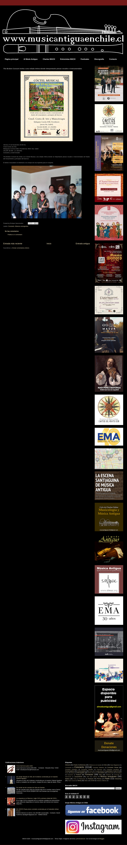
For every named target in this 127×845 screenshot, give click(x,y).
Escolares (119, 772)
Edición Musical (92, 772)
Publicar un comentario (15, 234)
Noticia (67, 779)
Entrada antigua (83, 244)
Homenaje (116, 774)
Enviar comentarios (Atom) (20, 248)
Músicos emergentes (21, 226)
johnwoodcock (80, 839)
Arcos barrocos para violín (24, 766)
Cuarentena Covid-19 (112, 771)
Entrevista (111, 772)
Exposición (70, 774)
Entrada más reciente (12, 244)
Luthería (95, 776)
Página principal (11, 59)
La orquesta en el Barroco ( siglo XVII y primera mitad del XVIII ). (36, 798)
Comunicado (68, 767)
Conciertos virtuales (87, 769)
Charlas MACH (49, 59)
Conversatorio (69, 771)
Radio (107, 779)
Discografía (99, 59)
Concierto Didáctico (98, 767)
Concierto (11, 226)
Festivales (85, 59)
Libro (88, 776)
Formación (89, 774)
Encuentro (101, 773)
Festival (78, 774)
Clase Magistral (114, 765)
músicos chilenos (102, 780)
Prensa (99, 779)
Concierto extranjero (71, 769)
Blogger (101, 839)
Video (86, 780)
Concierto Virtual (112, 767)
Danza (73, 772)
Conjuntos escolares (113, 769)
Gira (100, 774)
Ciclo (105, 765)
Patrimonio (82, 778)
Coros (91, 771)
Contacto (113, 59)
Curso (67, 772)
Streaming (118, 779)
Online (75, 778)
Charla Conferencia (79, 765)
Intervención (68, 776)
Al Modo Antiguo (31, 59)
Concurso (99, 769)
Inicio (49, 244)
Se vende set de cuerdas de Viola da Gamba (30, 787)
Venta (79, 780)
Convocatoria (81, 771)
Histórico (108, 774)
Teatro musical (71, 780)
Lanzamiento (78, 776)
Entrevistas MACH (67, 59)
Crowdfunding (99, 771)
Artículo (67, 765)
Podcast (90, 779)
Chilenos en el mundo (95, 765)
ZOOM (92, 780)
